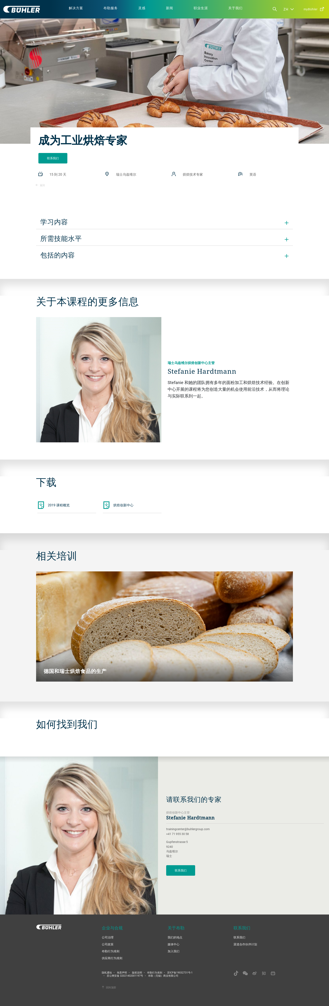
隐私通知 (107, 972)
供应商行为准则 (112, 958)
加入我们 (173, 951)
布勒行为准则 (110, 951)
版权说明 (137, 972)
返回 (40, 185)
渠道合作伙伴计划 (245, 944)
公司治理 (108, 937)
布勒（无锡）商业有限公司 (163, 975)
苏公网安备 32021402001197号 (125, 975)
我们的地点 (175, 937)
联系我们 (53, 158)
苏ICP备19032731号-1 (180, 972)
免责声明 (122, 972)
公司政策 (108, 944)
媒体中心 (173, 944)
